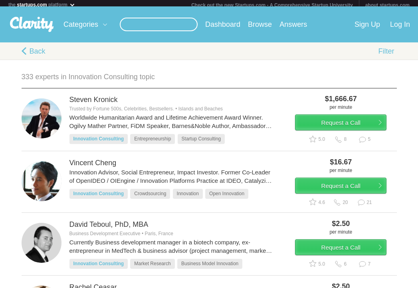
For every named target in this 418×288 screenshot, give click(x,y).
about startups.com (387, 5)
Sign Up (367, 28)
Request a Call (349, 129)
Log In (400, 28)
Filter (386, 54)
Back (38, 54)
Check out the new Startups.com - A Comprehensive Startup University (272, 5)
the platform (41, 4)
